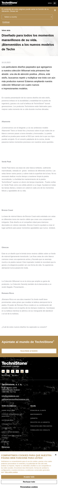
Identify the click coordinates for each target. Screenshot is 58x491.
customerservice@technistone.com (15, 399)
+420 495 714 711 (9, 392)
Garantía (34, 418)
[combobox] (27, 17)
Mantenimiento (36, 414)
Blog (15, 375)
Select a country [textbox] (10, 17)
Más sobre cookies (11, 472)
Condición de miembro (10, 432)
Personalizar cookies (29, 487)
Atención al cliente (38, 410)
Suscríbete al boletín (29, 351)
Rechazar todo (29, 482)
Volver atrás (6, 30)
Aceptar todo (29, 477)
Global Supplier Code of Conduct (11, 436)
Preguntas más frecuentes (41, 426)
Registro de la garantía (40, 422)
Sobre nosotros (8, 410)
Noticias (6, 375)
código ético (7, 424)
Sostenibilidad (7, 420)
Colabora (5, 441)
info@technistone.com (10, 396)
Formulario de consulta (40, 430)
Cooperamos (7, 428)
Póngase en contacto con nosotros (12, 415)
